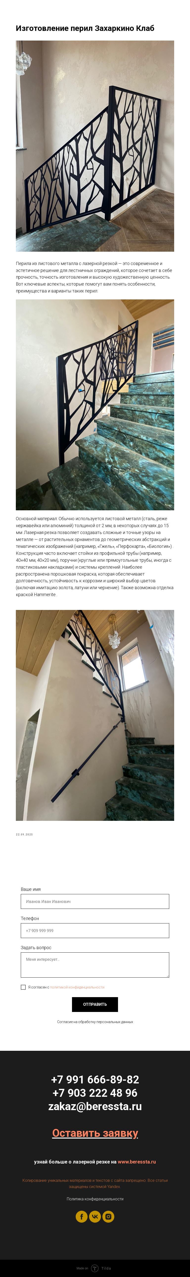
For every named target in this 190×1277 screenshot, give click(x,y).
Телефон (30, 918)
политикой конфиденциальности (77, 987)
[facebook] (82, 1217)
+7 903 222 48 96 (95, 1093)
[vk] (95, 1217)
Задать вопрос (36, 947)
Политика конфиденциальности (95, 1199)
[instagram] (108, 1217)
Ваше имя (31, 889)
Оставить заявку (95, 1133)
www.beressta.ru (137, 1162)
